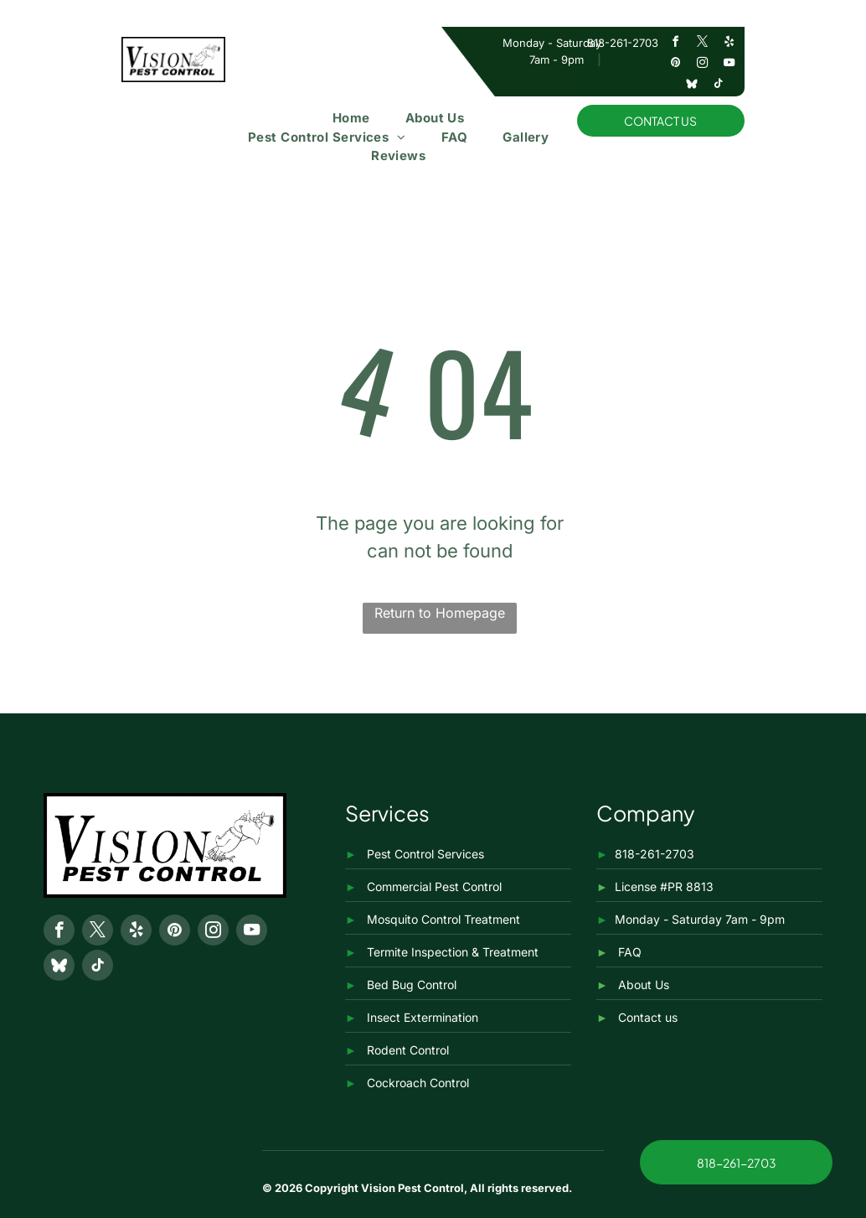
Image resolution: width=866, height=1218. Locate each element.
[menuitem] (351, 118)
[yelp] (728, 44)
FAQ (630, 952)
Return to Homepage (439, 612)
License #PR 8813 (664, 886)
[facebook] (675, 44)
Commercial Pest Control (434, 886)
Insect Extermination (422, 1017)
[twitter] (701, 44)
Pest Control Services (425, 854)
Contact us (648, 1017)
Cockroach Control (418, 1082)
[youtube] (728, 64)
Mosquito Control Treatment (443, 919)
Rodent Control (408, 1050)
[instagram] (701, 64)
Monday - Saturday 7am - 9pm (700, 919)
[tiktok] (718, 85)
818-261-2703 (622, 42)
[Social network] (691, 85)
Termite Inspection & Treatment (453, 952)
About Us (643, 984)
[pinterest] (675, 64)
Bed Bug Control (411, 984)
